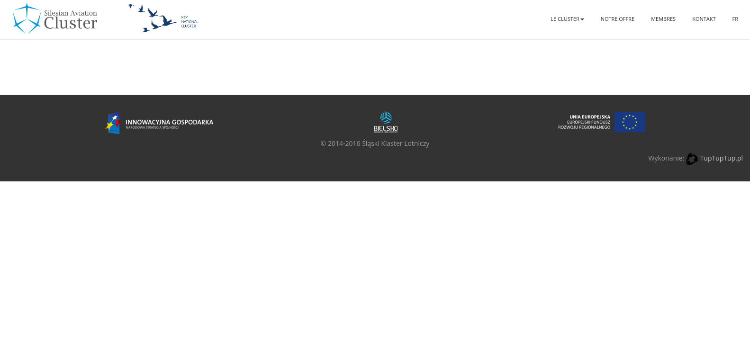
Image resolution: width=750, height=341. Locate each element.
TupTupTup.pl (721, 157)
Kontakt (703, 18)
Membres (663, 18)
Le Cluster (567, 18)
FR (735, 18)
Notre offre (617, 18)
